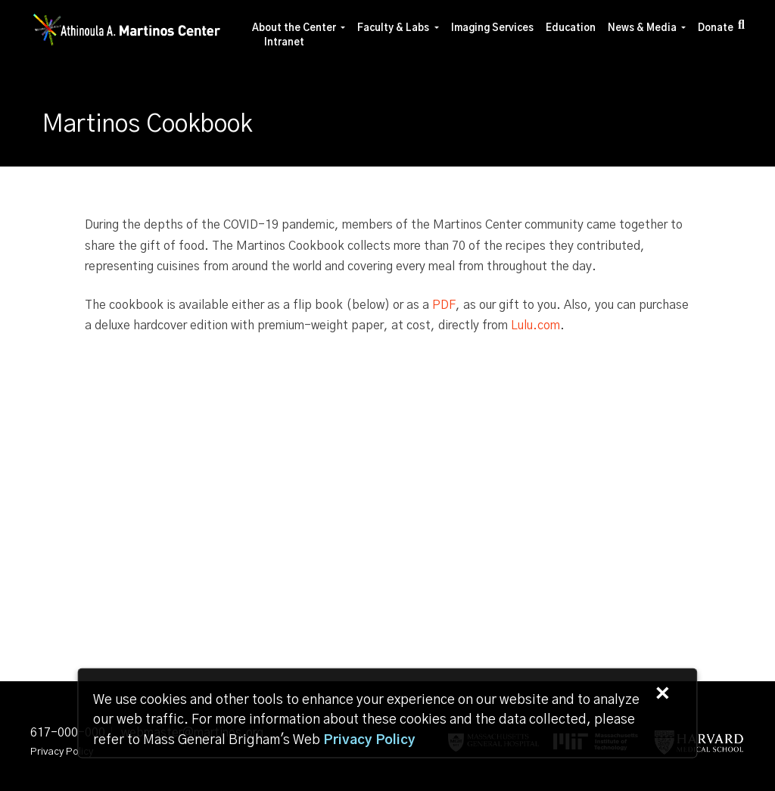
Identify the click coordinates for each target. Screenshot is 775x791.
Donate (715, 28)
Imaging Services (492, 28)
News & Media (642, 28)
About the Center (294, 28)
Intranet (284, 43)
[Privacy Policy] (369, 740)
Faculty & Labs (393, 28)
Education (571, 28)
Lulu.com (535, 325)
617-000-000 (67, 733)
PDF (444, 305)
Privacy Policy (61, 752)
